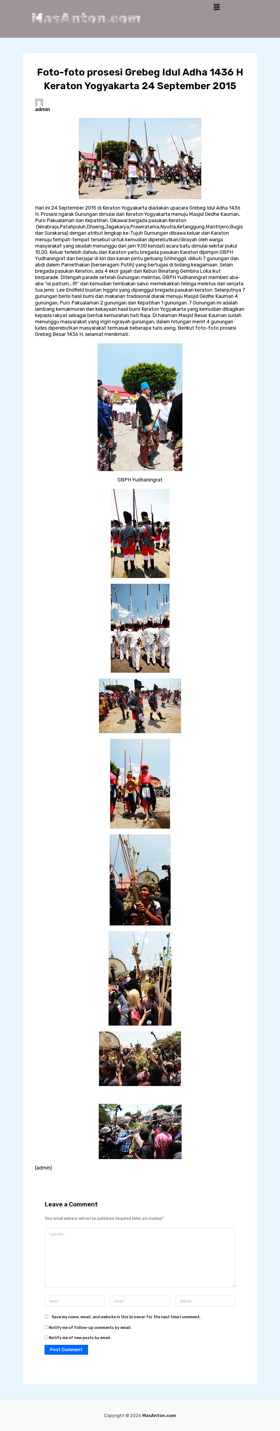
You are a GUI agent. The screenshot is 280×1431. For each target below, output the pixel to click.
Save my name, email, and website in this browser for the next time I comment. (126, 1317)
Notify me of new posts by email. (80, 1338)
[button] (216, 7)
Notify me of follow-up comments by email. (90, 1327)
